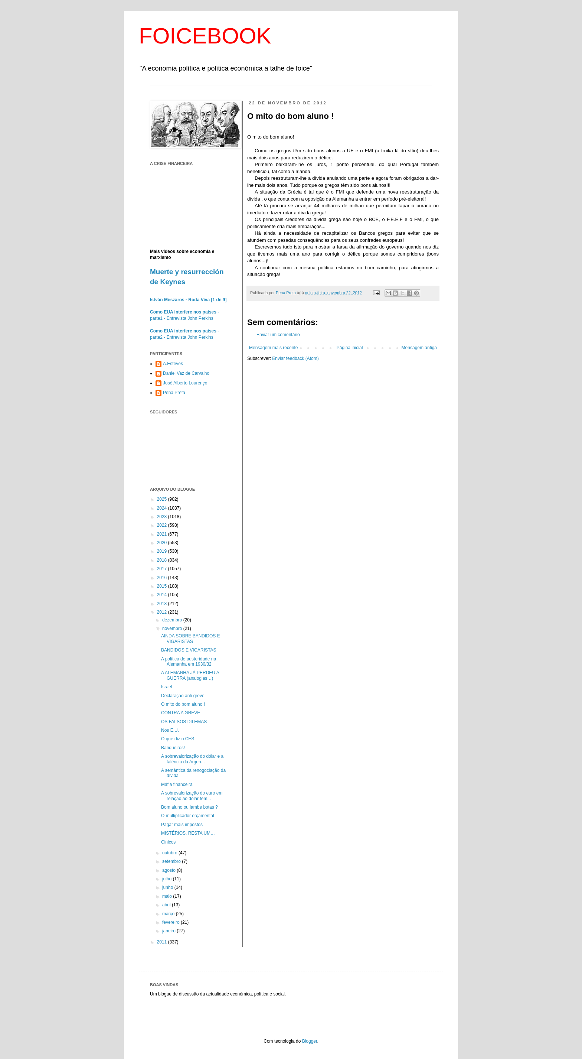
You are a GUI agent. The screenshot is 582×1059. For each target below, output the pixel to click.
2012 (162, 612)
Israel (166, 686)
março (169, 913)
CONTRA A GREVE (180, 712)
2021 (162, 534)
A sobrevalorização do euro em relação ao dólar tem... (191, 795)
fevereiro (171, 922)
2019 (162, 551)
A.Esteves (173, 363)
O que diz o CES (177, 738)
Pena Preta (174, 392)
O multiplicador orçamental (187, 815)
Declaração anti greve (183, 695)
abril (167, 904)
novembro (172, 628)
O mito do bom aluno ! (183, 704)
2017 (162, 568)
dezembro (172, 620)
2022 (162, 525)
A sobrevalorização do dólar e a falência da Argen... (192, 759)
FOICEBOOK (205, 35)
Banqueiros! (173, 747)
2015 (162, 586)
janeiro (169, 930)
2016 (162, 577)
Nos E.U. (170, 730)
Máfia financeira (177, 784)
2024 (162, 508)
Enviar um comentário (278, 334)
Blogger (309, 1041)
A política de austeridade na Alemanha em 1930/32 (188, 661)
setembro (172, 861)
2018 (162, 560)
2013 (162, 603)
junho (168, 887)
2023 (162, 516)
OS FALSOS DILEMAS (184, 721)
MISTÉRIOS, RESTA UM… (188, 833)
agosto (169, 870)
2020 (162, 542)
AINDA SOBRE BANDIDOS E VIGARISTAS (190, 638)
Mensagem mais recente (273, 347)
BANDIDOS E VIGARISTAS (188, 650)
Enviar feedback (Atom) (295, 358)
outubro (170, 852)
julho (167, 878)
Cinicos (168, 842)
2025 (162, 499)
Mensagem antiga (419, 347)
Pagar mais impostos (182, 824)
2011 (162, 942)
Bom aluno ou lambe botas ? (189, 807)
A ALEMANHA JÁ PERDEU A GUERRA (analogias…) (190, 675)
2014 (162, 594)
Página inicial (350, 347)
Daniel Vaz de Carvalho (186, 373)
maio (167, 896)
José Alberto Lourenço (185, 383)
